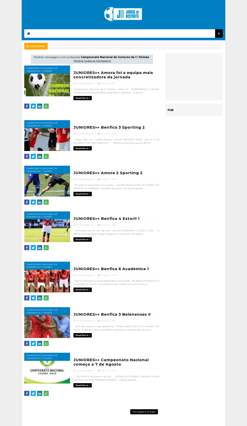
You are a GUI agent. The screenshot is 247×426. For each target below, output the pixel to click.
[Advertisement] (194, 77)
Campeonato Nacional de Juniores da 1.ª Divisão (41, 69)
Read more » (82, 98)
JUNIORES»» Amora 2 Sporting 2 (108, 173)
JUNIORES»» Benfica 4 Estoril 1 (106, 218)
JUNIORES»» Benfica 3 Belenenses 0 (112, 314)
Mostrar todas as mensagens (92, 60)
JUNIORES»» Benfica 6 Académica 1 (111, 269)
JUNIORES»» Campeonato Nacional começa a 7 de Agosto (111, 362)
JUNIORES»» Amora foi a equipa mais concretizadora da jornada (113, 74)
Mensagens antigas (144, 411)
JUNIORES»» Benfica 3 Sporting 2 (109, 127)
